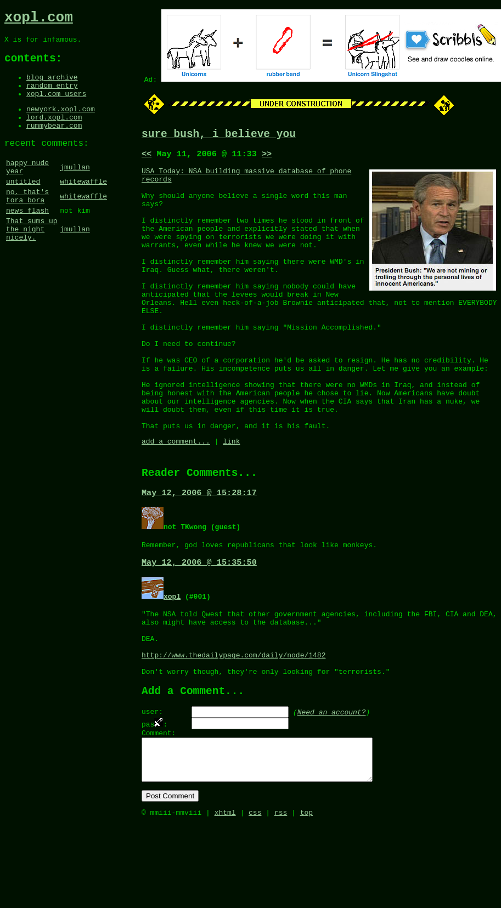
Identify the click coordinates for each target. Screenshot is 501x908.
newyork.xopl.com (60, 123)
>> (267, 157)
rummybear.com (54, 142)
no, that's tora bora (27, 222)
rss (280, 896)
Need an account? (331, 782)
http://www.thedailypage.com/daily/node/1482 (233, 719)
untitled (23, 206)
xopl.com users (56, 106)
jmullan (75, 189)
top (306, 896)
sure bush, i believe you (219, 135)
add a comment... (176, 489)
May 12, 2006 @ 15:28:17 (199, 544)
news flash (27, 240)
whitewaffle (83, 206)
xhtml (225, 896)
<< (146, 157)
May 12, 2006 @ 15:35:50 (199, 616)
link (231, 489)
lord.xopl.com (54, 133)
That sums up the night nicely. (32, 261)
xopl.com (38, 19)
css (255, 896)
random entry (52, 96)
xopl (172, 651)
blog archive (52, 86)
